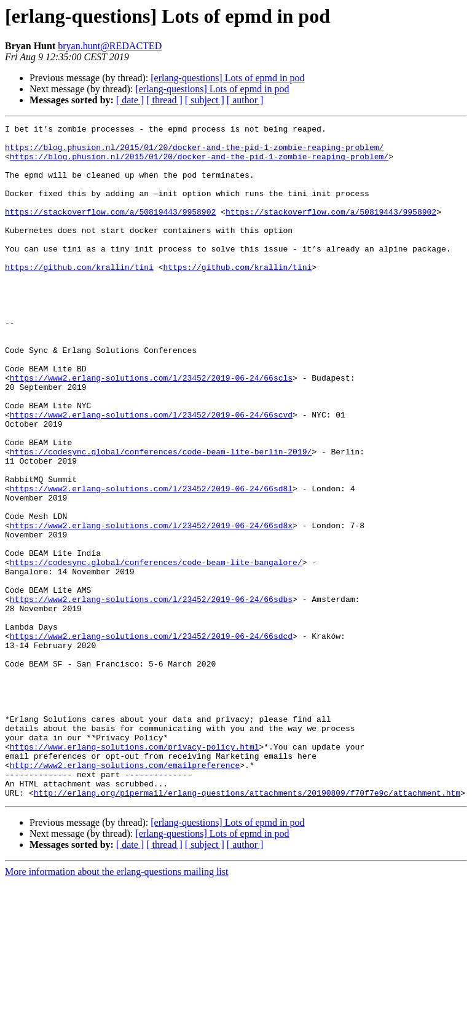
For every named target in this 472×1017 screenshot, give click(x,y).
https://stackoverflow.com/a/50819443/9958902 (110, 229)
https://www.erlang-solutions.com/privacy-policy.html (134, 871)
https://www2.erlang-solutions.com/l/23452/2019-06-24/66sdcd (151, 739)
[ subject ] (204, 100)
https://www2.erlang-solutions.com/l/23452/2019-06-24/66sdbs (151, 694)
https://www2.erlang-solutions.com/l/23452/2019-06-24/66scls (151, 429)
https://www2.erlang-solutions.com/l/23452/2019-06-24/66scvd (151, 473)
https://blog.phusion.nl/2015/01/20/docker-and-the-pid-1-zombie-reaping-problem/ (194, 152)
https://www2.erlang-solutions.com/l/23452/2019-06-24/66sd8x (151, 606)
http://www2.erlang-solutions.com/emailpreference (125, 894)
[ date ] (130, 100)
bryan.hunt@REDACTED (110, 46)
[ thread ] (164, 100)
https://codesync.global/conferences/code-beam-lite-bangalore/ (156, 650)
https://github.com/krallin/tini (79, 296)
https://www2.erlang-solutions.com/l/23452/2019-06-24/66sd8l (151, 562)
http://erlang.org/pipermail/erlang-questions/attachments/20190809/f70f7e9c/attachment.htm (247, 927)
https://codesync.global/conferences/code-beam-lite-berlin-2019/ (161, 517)
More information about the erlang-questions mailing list (116, 1006)
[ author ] (245, 100)
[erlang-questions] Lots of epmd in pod (227, 78)
